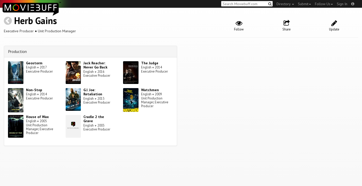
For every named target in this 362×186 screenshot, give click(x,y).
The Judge (149, 63)
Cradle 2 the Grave (93, 118)
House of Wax (37, 116)
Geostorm (34, 63)
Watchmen (150, 90)
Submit (304, 4)
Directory (285, 4)
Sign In (342, 4)
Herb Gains (35, 20)
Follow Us (324, 4)
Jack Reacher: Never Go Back (95, 65)
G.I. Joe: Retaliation (92, 92)
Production (17, 51)
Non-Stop (34, 90)
